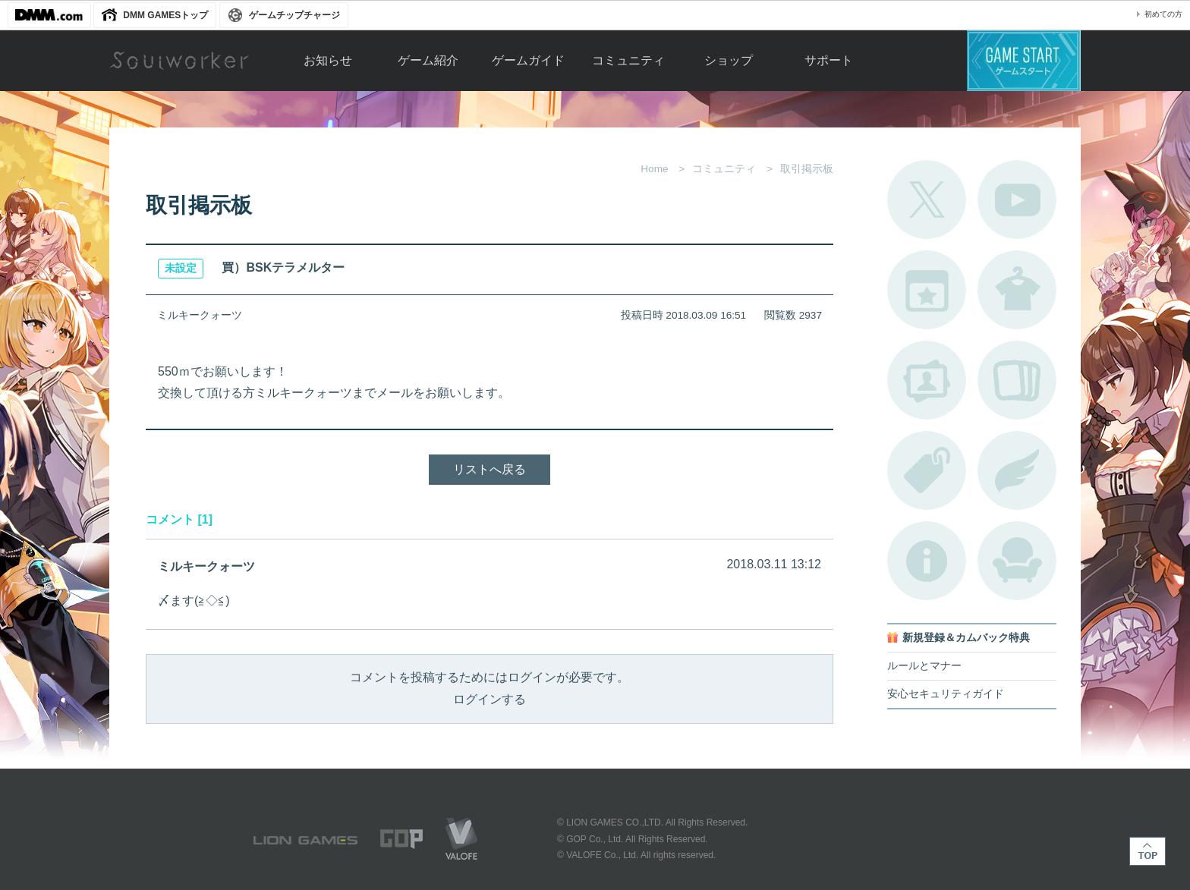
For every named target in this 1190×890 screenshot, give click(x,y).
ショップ (728, 60)
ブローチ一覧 (1017, 470)
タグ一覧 (926, 470)
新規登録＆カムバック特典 (966, 637)
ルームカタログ (1017, 560)
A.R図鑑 (1017, 380)
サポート (828, 60)
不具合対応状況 (926, 560)
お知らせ (328, 60)
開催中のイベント (926, 289)
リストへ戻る (489, 469)
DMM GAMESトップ (165, 15)
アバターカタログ (1017, 289)
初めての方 (1163, 14)
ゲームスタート (1024, 60)
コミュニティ (628, 60)
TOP (1147, 851)
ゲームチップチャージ (294, 15)
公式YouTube (1017, 199)
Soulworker (179, 60)
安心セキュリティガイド (945, 694)
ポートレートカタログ (926, 380)
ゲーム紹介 (428, 60)
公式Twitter (926, 199)
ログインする (489, 699)
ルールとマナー (924, 665)
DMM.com (49, 15)
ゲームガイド (528, 60)
